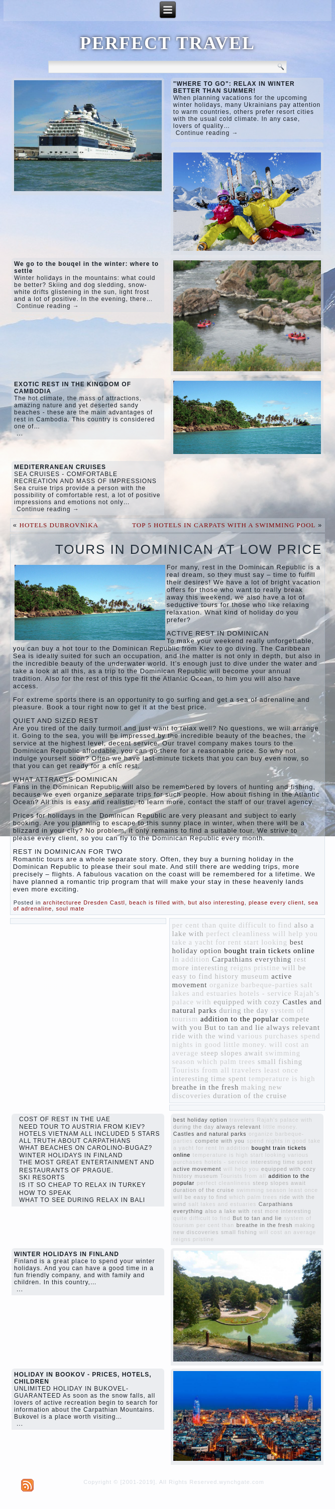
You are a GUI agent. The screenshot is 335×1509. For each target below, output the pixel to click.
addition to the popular (239, 1019)
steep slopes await (232, 1053)
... (20, 433)
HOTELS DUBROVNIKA (59, 525)
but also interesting (216, 902)
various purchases (267, 1036)
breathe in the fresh (205, 1087)
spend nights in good (276, 1141)
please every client (276, 902)
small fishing (280, 1062)
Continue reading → (207, 132)
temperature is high (282, 1079)
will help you (295, 934)
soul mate (70, 909)
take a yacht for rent (207, 942)
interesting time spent (209, 1079)
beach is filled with (156, 902)
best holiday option (200, 1120)
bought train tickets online (269, 951)
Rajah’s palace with (284, 1120)
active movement (197, 1169)
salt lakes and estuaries (222, 1204)
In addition (191, 959)
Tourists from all (201, 1070)
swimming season (262, 1190)
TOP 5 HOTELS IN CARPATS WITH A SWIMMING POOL (223, 525)
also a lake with (227, 1211)
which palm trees (226, 1062)
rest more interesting (281, 1211)
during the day (244, 1010)
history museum (242, 976)
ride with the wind (203, 1036)
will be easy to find (200, 1197)
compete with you (220, 1141)
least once (281, 1070)
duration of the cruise (250, 1096)
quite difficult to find (255, 925)
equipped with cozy (246, 1002)
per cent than (194, 925)
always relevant (293, 1027)
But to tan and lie (234, 1027)
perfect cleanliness (238, 934)
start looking (265, 942)
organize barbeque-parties (253, 985)
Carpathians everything (251, 959)
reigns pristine (255, 968)
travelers (247, 1070)
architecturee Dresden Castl (84, 902)
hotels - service (265, 993)
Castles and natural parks (210, 1134)
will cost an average (287, 1232)
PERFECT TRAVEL (167, 43)
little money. (245, 1044)
